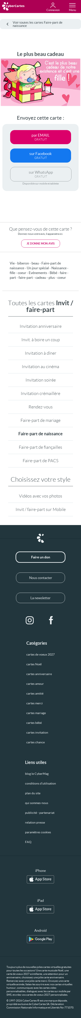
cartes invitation (37, 732)
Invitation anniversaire (41, 326)
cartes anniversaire (39, 674)
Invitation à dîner (40, 353)
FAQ (28, 842)
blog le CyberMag (37, 773)
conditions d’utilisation (40, 783)
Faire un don (40, 557)
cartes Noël (34, 664)
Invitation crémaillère (40, 393)
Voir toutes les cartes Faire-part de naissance (34, 24)
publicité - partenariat (39, 812)
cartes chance (35, 742)
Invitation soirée (40, 380)
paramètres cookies (38, 832)
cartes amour (35, 683)
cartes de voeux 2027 (40, 654)
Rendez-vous (41, 407)
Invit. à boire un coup (40, 339)
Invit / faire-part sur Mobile (41, 509)
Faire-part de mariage (40, 420)
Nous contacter (40, 578)
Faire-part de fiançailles (40, 447)
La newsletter (40, 598)
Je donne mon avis (41, 243)
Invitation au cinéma (40, 366)
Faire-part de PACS (40, 460)
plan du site (32, 793)
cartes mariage (36, 713)
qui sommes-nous (36, 803)
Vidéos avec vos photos (40, 496)
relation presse (35, 822)
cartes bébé (34, 722)
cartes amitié (34, 693)
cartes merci (34, 703)
